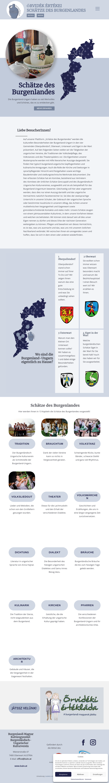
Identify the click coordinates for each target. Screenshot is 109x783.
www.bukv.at (20, 766)
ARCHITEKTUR (22, 660)
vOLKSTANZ (87, 443)
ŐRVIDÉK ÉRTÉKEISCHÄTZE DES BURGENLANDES (56, 8)
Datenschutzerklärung (77, 779)
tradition (22, 443)
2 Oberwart (89, 256)
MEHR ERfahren (44, 108)
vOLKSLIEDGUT (21, 496)
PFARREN (87, 605)
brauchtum (54, 443)
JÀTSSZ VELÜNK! (24, 708)
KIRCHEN (55, 605)
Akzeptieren (63, 774)
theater (54, 496)
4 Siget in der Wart (90, 334)
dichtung (22, 552)
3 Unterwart (65, 333)
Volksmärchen (87, 497)
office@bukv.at (24, 758)
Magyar (40, 15)
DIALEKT (54, 552)
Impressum (88, 779)
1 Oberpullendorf (66, 257)
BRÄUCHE (87, 552)
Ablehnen (80, 774)
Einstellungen (98, 774)
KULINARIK (22, 605)
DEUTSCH (31, 15)
